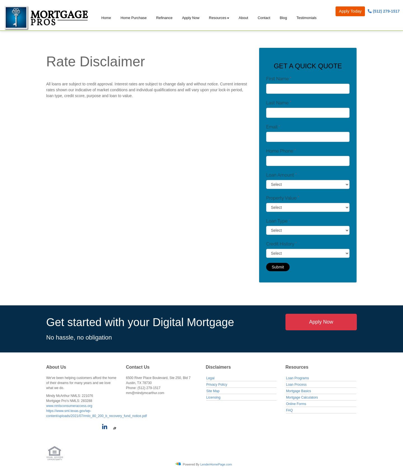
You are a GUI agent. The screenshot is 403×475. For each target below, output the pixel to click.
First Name (278, 78)
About (243, 18)
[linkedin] (103, 428)
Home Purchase (134, 18)
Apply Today (350, 11)
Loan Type (278, 221)
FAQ (289, 410)
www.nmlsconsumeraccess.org (69, 406)
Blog (283, 18)
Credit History (281, 244)
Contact (264, 18)
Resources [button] (217, 18)
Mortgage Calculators (302, 397)
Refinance (164, 18)
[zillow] (114, 428)
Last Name (278, 103)
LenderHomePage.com (216, 464)
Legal (210, 378)
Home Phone (281, 151)
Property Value (282, 198)
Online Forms (296, 404)
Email (273, 127)
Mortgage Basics (298, 391)
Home (106, 18)
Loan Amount (281, 175)
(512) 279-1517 (384, 11)
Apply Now (190, 18)
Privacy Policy (216, 385)
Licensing (213, 397)
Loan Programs (297, 378)
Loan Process (296, 385)
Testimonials (307, 18)
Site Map (212, 391)
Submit (278, 267)
